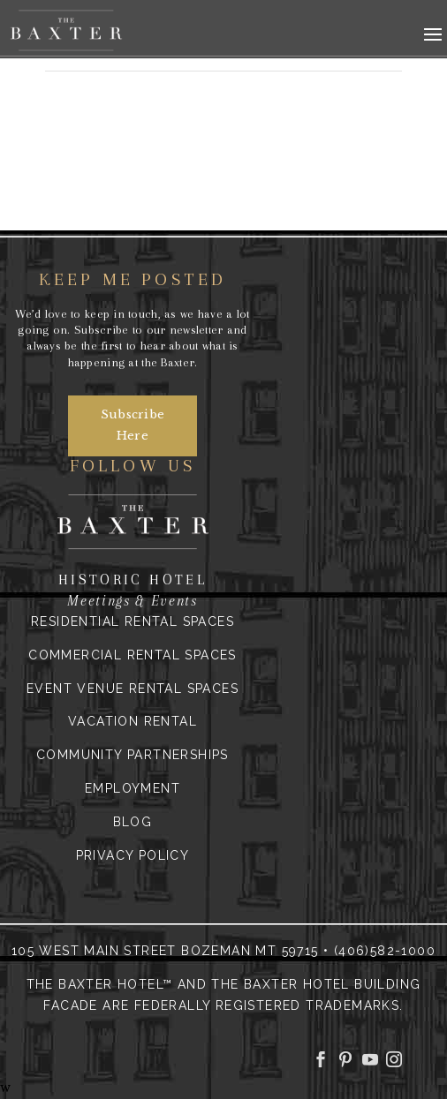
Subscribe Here (133, 425)
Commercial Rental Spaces (132, 655)
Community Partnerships (132, 755)
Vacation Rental (132, 721)
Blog (133, 822)
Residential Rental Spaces (132, 621)
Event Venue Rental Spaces (133, 688)
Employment (132, 788)
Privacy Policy (133, 855)
